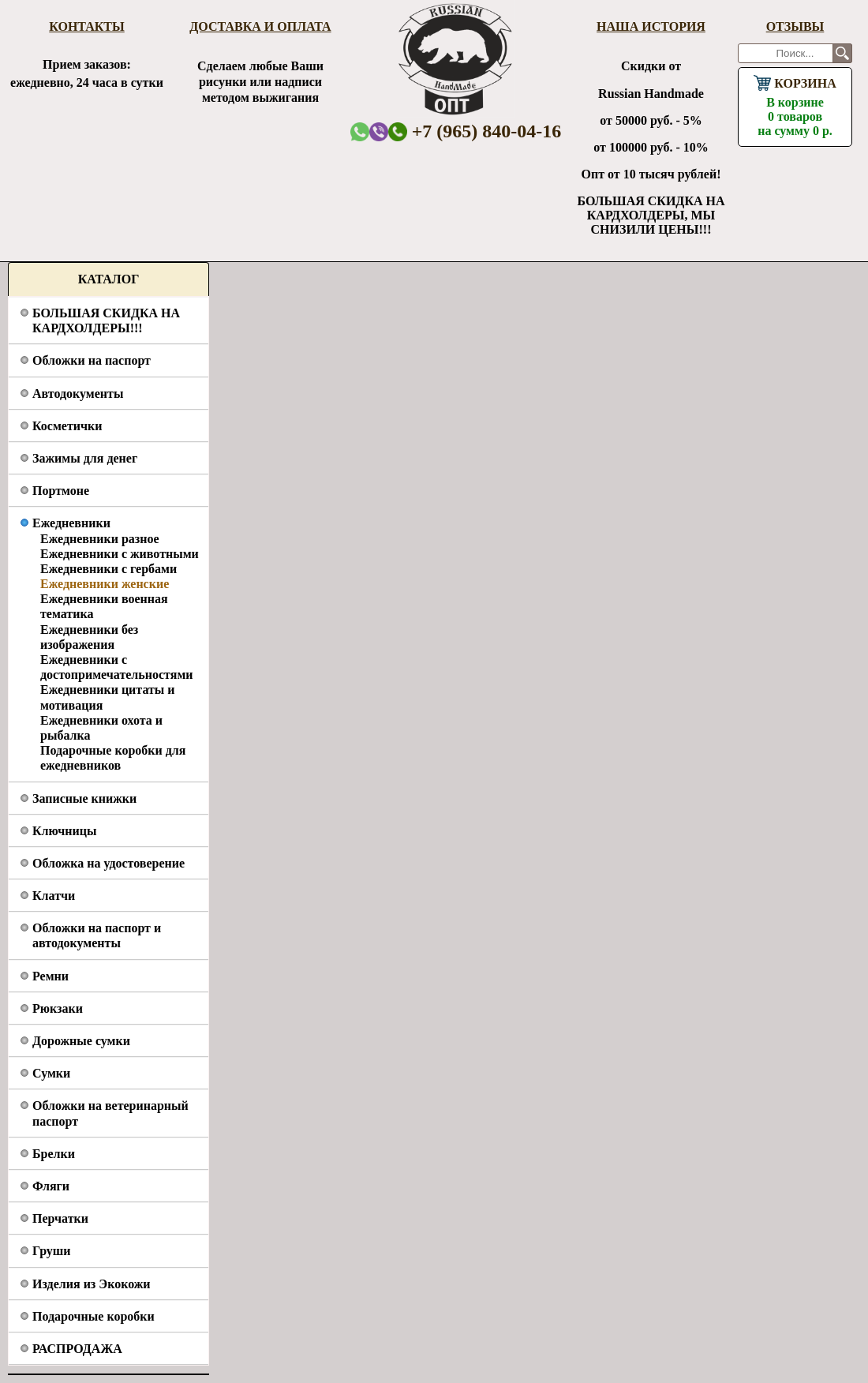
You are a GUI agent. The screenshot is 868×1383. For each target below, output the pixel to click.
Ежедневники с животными (119, 553)
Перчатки (60, 1218)
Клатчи (53, 895)
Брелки (53, 1153)
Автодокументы (77, 393)
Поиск (842, 53)
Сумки (51, 1073)
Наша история (651, 26)
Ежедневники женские (104, 583)
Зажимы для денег (84, 458)
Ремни (50, 976)
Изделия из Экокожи (91, 1284)
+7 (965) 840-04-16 (475, 131)
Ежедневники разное (99, 538)
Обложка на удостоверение (108, 863)
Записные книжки (84, 798)
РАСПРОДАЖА (77, 1348)
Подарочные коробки (93, 1316)
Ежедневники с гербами (108, 568)
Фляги (50, 1186)
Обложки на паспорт (91, 360)
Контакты (87, 26)
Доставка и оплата (260, 26)
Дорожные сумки (81, 1041)
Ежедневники (71, 523)
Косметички (67, 426)
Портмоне (60, 490)
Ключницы (64, 831)
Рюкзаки (57, 1008)
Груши (51, 1250)
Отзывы (795, 26)
